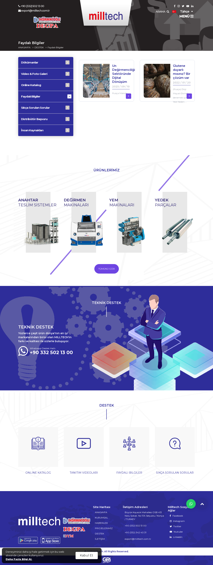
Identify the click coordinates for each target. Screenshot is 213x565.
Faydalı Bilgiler (56, 47)
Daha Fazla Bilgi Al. (19, 559)
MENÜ (186, 16)
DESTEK (39, 47)
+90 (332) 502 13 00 (31, 6)
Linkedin (176, 537)
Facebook (176, 515)
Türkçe (180, 11)
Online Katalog (31, 85)
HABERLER (101, 522)
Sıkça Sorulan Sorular (35, 107)
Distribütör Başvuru (34, 119)
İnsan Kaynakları (32, 130)
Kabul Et (86, 555)
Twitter (175, 526)
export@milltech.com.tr (34, 10)
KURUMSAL (101, 517)
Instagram (177, 521)
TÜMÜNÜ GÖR (106, 268)
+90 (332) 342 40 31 (135, 532)
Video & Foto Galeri (34, 74)
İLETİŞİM (100, 538)
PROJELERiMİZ (104, 528)
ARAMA (162, 11)
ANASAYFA (24, 47)
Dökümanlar (29, 62)
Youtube (176, 531)
